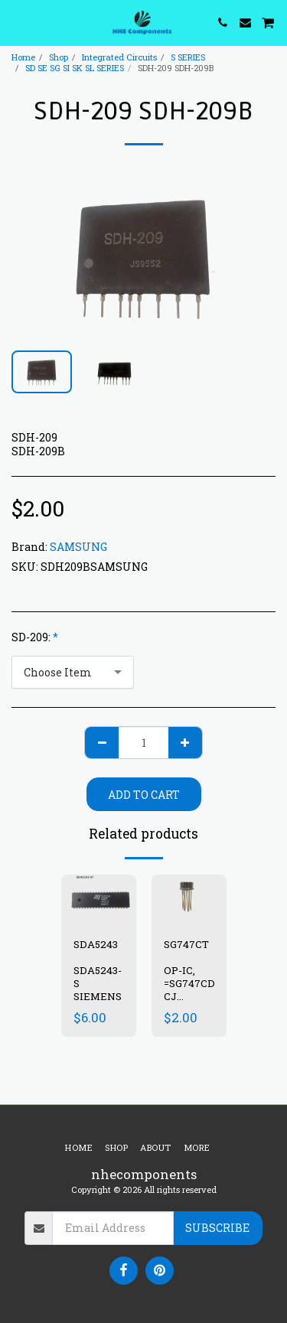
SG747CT (187, 944)
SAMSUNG (78, 546)
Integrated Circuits (119, 57)
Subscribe (217, 1227)
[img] (189, 899)
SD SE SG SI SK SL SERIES (74, 67)
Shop (58, 57)
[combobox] (72, 672)
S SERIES (188, 57)
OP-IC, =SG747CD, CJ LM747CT (190, 989)
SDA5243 (95, 944)
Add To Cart (144, 794)
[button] (17, 22)
